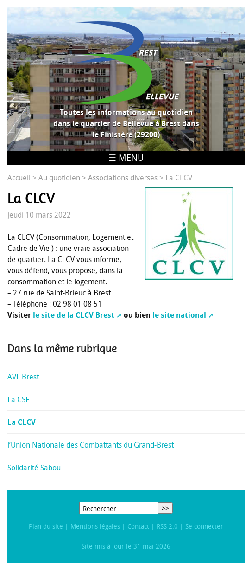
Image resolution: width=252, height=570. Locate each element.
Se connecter (204, 526)
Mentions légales (95, 526)
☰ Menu (126, 158)
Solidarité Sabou (34, 467)
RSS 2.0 (167, 526)
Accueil (19, 178)
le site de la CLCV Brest (73, 315)
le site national (179, 315)
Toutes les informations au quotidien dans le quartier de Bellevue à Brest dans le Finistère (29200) (126, 123)
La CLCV (21, 422)
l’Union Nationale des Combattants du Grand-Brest (90, 445)
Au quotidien (59, 178)
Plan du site (46, 526)
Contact (138, 526)
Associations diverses (123, 178)
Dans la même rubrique (62, 348)
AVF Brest (23, 376)
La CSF (18, 399)
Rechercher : (101, 508)
